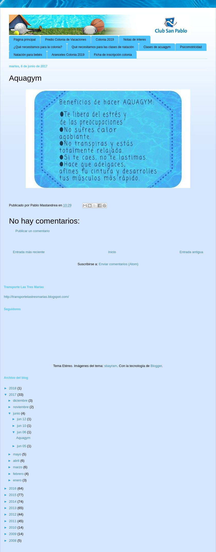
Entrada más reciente (29, 252)
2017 (13, 395)
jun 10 (22, 426)
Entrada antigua (191, 252)
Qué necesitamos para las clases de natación (103, 47)
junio (17, 413)
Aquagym (23, 438)
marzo (18, 467)
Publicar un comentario (32, 231)
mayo (17, 454)
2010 (13, 527)
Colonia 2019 (105, 39)
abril (16, 461)
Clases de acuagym (156, 47)
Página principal (24, 39)
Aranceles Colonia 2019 (68, 55)
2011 (13, 521)
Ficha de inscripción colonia (113, 55)
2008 (13, 540)
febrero (19, 474)
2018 (13, 388)
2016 (13, 488)
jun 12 (22, 419)
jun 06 (22, 432)
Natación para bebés (28, 55)
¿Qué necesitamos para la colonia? (38, 47)
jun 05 (22, 446)
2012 (13, 514)
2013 (13, 508)
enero (18, 480)
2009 (13, 534)
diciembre (21, 400)
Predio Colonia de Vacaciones (65, 39)
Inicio (112, 252)
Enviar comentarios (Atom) (118, 264)
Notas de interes (134, 39)
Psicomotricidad (191, 47)
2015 (13, 495)
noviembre (21, 407)
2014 (13, 501)
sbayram (110, 366)
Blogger (156, 366)
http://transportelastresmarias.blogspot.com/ (36, 297)
